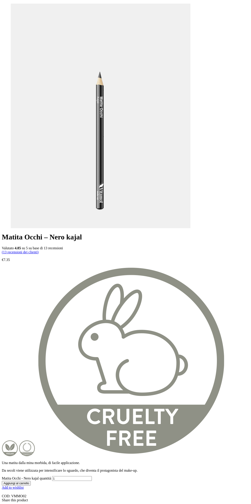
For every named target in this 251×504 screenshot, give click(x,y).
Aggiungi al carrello (16, 483)
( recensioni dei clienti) (20, 252)
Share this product (15, 500)
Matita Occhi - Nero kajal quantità (26, 478)
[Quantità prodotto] (72, 478)
